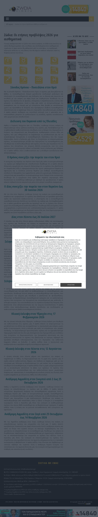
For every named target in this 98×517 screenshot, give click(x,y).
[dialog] (49, 258)
